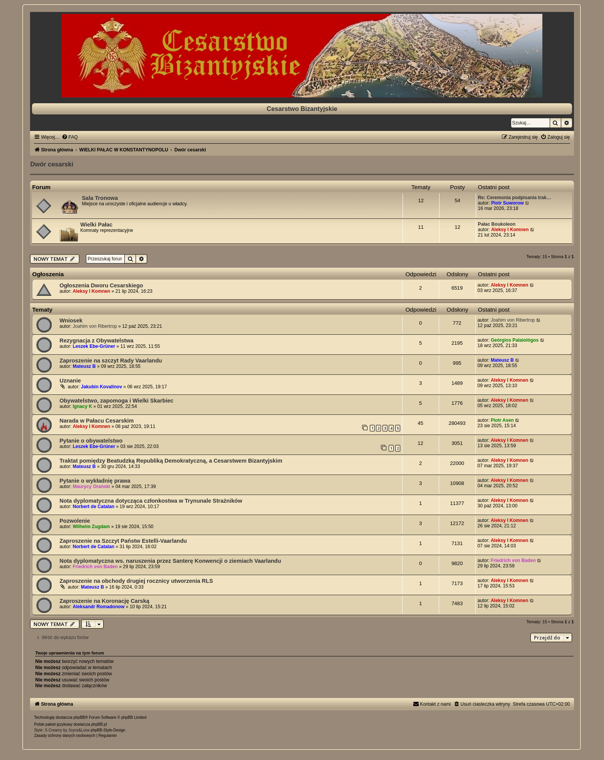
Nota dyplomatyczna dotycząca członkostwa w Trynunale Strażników (150, 501)
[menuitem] (70, 137)
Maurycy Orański (91, 486)
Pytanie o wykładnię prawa (94, 481)
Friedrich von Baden (95, 566)
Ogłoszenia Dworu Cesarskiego (101, 285)
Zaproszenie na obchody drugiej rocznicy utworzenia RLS (136, 581)
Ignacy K (82, 406)
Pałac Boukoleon (496, 224)
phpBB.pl (99, 724)
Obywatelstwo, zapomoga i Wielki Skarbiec (116, 401)
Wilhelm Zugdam (91, 526)
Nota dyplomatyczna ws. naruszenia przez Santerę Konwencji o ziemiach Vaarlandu (170, 561)
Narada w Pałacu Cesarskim (96, 421)
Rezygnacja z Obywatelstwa (96, 340)
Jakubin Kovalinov (101, 386)
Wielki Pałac (96, 224)
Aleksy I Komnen (509, 229)
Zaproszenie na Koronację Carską (104, 601)
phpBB (79, 717)
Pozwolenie (74, 521)
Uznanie (70, 380)
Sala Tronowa (100, 198)
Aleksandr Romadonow (98, 606)
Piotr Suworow (507, 203)
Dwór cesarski (51, 164)
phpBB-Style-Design (108, 730)
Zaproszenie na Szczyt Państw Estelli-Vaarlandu (123, 541)
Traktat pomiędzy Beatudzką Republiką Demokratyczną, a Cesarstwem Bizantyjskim (170, 461)
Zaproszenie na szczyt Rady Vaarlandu (110, 360)
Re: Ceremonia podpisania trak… (514, 197)
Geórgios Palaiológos (515, 340)
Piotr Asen (502, 420)
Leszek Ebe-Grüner (94, 346)
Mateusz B (84, 366)
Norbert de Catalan (93, 506)
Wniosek (70, 320)
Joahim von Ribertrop (95, 326)
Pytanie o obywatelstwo (90, 441)
